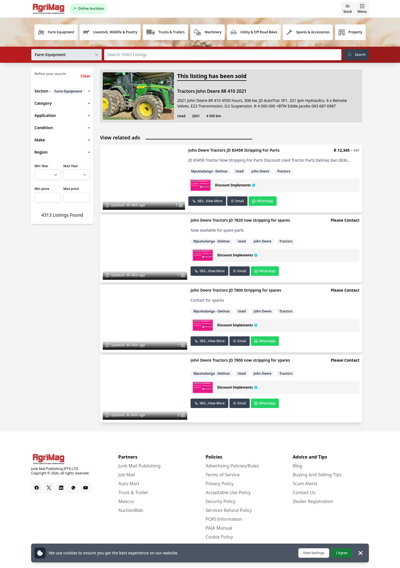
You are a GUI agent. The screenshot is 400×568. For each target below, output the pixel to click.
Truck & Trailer (133, 492)
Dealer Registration (313, 501)
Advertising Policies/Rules (232, 466)
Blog (297, 466)
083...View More (207, 201)
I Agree (342, 553)
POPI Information (224, 519)
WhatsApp (262, 201)
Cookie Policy (219, 537)
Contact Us (304, 492)
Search (356, 54)
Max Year (70, 166)
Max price (71, 189)
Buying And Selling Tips (317, 475)
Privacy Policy (220, 484)
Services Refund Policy (229, 510)
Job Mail (126, 475)
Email (237, 201)
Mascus (126, 501)
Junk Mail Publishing (139, 466)
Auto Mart (128, 484)
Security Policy (221, 501)
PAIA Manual (219, 528)
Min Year (41, 166)
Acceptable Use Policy (228, 492)
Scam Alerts (305, 484)
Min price (41, 189)
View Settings (313, 553)
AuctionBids (130, 510)
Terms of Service (223, 475)
